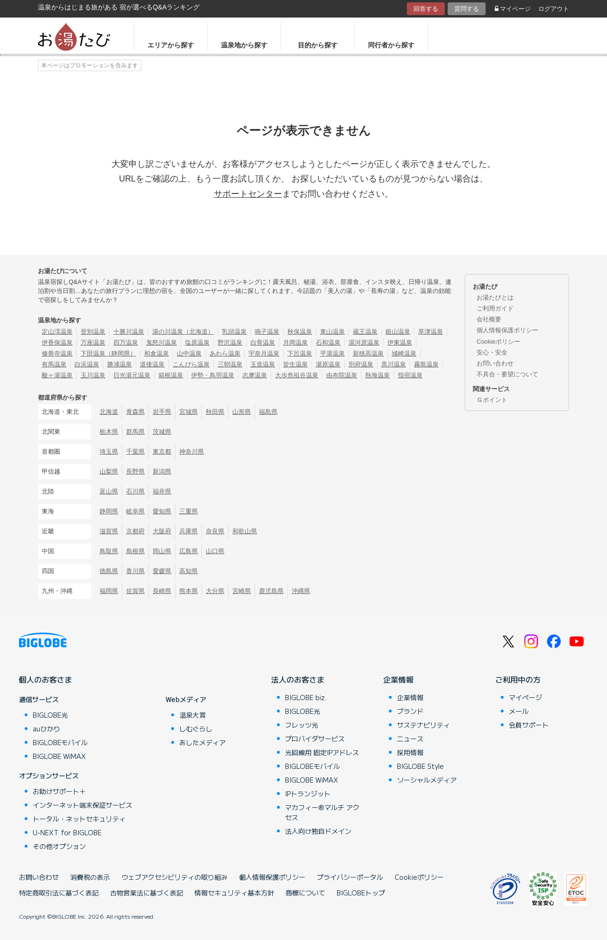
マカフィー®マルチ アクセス (322, 812)
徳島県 (109, 571)
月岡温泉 (295, 342)
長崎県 (162, 590)
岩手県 (162, 411)
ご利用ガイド (495, 308)
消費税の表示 (90, 877)
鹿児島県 (271, 590)
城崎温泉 (404, 353)
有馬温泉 (54, 364)
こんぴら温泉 (191, 364)
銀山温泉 (398, 331)
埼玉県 (109, 451)
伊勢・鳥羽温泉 (212, 375)
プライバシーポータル (350, 877)
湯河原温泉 (364, 342)
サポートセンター (248, 194)
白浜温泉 (86, 364)
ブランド (410, 711)
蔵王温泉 (365, 331)
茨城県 (162, 431)
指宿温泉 (410, 375)
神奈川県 (191, 451)
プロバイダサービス (315, 738)
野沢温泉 (230, 342)
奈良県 (215, 531)
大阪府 (162, 531)
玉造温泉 (262, 364)
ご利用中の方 (518, 679)
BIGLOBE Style (420, 766)
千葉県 (135, 451)
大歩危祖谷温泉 (296, 375)
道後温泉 (152, 364)
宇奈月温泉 (263, 353)
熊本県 (188, 590)
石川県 (135, 491)
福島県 (268, 411)
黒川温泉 (393, 364)
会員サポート (529, 725)
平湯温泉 (332, 353)
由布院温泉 (341, 375)
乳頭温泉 (234, 331)
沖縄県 (301, 590)
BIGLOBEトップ (361, 892)
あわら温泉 (225, 353)
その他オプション (59, 846)
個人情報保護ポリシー (507, 330)
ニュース (410, 738)
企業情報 (398, 679)
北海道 (109, 411)
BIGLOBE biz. (306, 697)
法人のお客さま (297, 679)
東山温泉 (332, 331)
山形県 (241, 411)
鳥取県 (109, 551)
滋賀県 (109, 531)
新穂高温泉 (368, 353)
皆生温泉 (295, 364)
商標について (305, 892)
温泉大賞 (192, 715)
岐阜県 (135, 511)
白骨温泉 (262, 342)
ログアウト (553, 8)
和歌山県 (244, 531)
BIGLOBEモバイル (60, 742)
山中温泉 (189, 353)
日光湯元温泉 (131, 375)
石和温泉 (328, 342)
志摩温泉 (254, 375)
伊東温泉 (399, 342)
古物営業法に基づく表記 (146, 892)
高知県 (188, 571)
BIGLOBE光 (50, 715)
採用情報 (410, 752)
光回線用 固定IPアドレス (322, 752)
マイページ (513, 8)
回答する (426, 8)
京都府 (135, 531)
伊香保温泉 (57, 342)
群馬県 (135, 431)
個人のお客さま (45, 679)
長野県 (135, 471)
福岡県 (109, 590)
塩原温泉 (197, 342)
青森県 (135, 411)
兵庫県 (188, 531)
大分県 (215, 590)
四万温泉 (125, 342)
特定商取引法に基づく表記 (59, 892)
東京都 (162, 451)
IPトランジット (308, 793)
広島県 (188, 551)
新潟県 (162, 471)
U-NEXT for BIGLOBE (67, 832)
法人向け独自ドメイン (318, 831)
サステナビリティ (423, 725)
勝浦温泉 (119, 364)
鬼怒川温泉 (161, 342)
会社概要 (489, 319)
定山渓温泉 (57, 331)
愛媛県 (162, 571)
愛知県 (162, 511)
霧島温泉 (426, 364)
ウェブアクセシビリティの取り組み (174, 877)
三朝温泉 (230, 364)
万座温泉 (93, 342)
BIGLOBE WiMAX (59, 756)
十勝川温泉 (128, 331)
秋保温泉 (299, 331)
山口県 (215, 551)
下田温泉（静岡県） (108, 353)
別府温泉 (361, 364)
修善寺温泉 (57, 353)
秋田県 (215, 411)
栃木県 (109, 431)
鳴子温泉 (267, 331)
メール (519, 711)
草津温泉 (430, 331)
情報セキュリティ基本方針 (234, 892)
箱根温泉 (170, 375)
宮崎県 (241, 590)
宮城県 (188, 411)
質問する (466, 8)
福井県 (162, 491)
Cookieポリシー (498, 341)
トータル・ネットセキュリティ (79, 818)
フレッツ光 (301, 725)
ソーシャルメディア (427, 780)
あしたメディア (202, 742)
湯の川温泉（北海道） (183, 331)
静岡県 (109, 511)
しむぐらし (195, 728)
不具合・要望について (507, 374)
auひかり (46, 728)
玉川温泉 (93, 375)
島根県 (135, 551)
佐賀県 (135, 590)
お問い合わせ (495, 363)
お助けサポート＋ (59, 791)
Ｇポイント (492, 399)
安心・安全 (492, 352)
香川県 (135, 571)
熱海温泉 (377, 375)
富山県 (109, 491)
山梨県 (109, 471)
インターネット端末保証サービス (82, 805)
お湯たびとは (495, 297)
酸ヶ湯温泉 (57, 375)
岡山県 (162, 551)
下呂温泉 (299, 353)
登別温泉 (93, 331)
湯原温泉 (328, 364)
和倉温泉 (156, 353)
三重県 (188, 511)
